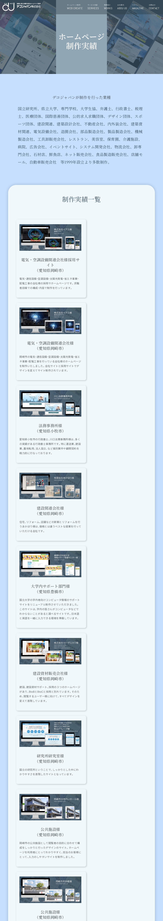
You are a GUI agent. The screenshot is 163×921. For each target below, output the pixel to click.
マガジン (139, 7)
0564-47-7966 (109, 892)
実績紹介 (109, 7)
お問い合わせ (53, 892)
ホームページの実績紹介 (100, 742)
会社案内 (123, 7)
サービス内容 (94, 7)
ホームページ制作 (76, 7)
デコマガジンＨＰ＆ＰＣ (136, 742)
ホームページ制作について (26, 742)
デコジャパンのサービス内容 (63, 742)
